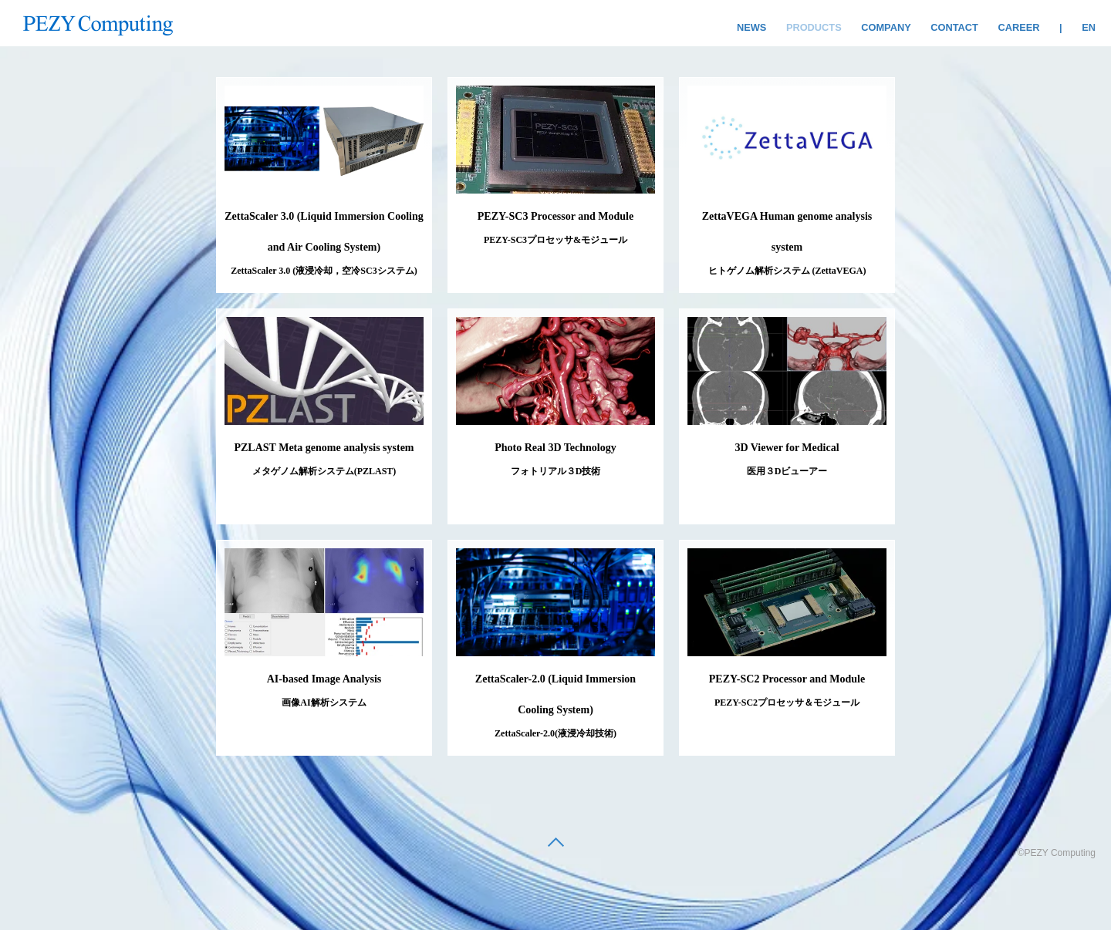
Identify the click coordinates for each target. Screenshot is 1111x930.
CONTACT (954, 27)
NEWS (751, 27)
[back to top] (556, 843)
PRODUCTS (814, 27)
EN (1089, 27)
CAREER (1018, 27)
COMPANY (885, 27)
